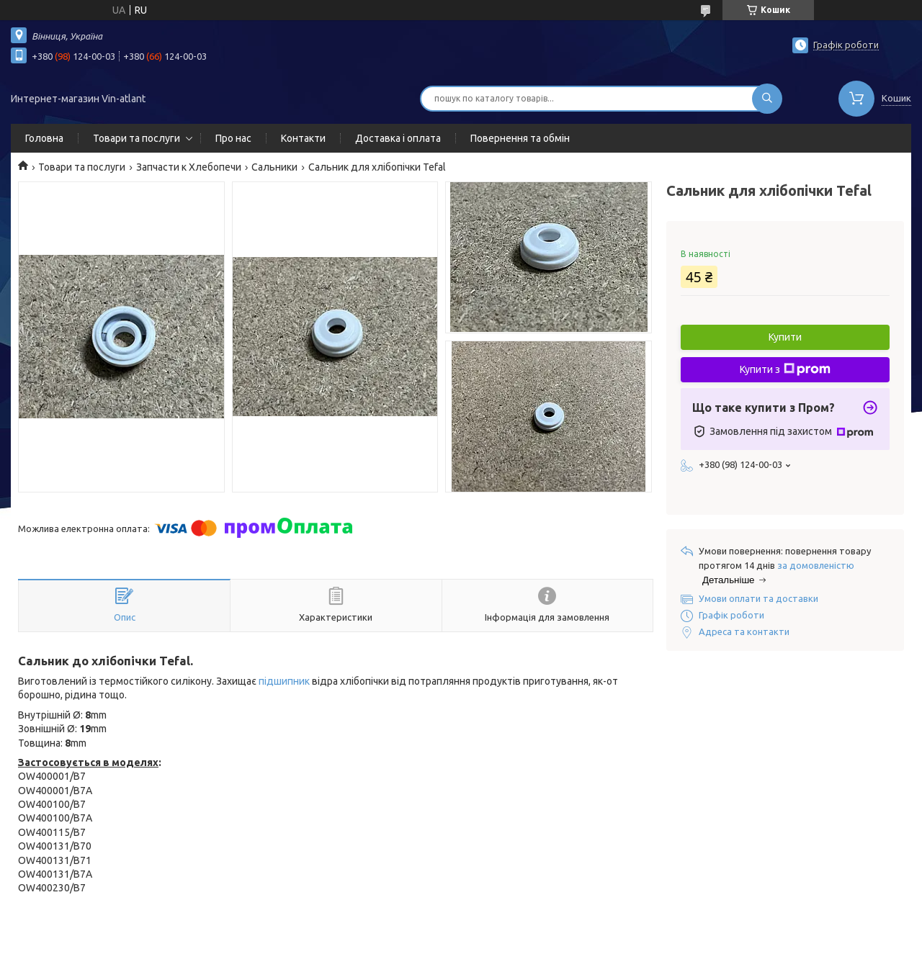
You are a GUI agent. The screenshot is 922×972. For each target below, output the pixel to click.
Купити (785, 337)
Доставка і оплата (398, 138)
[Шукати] (767, 99)
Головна (44, 138)
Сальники (274, 167)
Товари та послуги (136, 138)
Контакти (303, 138)
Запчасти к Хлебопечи (188, 167)
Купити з (785, 369)
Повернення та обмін (520, 138)
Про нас (233, 138)
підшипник (284, 681)
